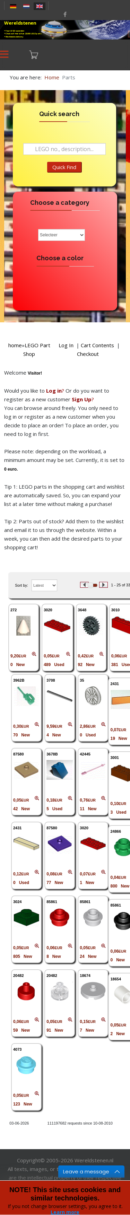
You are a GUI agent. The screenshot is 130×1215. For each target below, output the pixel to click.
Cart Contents (97, 345)
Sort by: (21, 585)
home (15, 345)
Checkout (88, 353)
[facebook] (65, 14)
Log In (66, 345)
